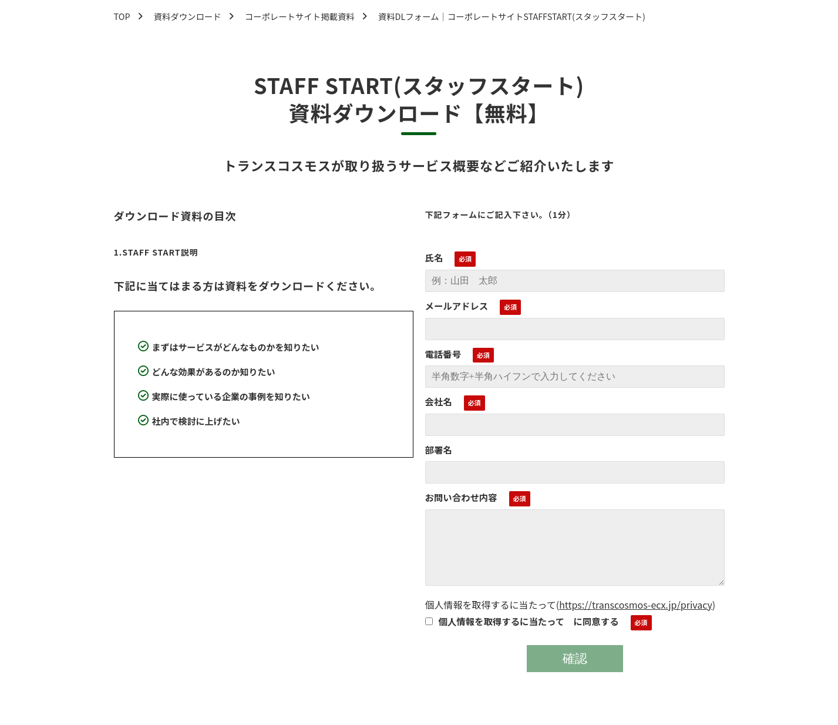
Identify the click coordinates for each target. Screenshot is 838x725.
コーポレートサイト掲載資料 (300, 16)
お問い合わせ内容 (461, 497)
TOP (122, 16)
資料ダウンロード (187, 16)
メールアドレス (457, 305)
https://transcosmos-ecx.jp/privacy (635, 605)
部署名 (438, 449)
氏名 (434, 257)
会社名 (438, 401)
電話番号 (443, 353)
